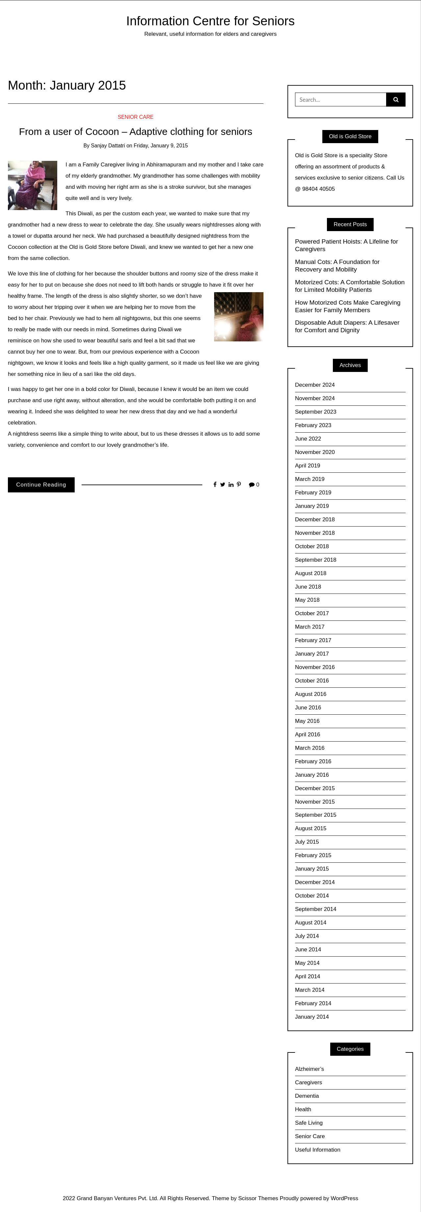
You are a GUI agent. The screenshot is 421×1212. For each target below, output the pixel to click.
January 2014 (312, 1017)
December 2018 (315, 519)
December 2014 (315, 882)
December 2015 (315, 788)
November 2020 (315, 452)
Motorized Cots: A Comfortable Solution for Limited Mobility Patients (350, 286)
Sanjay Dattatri (108, 145)
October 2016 (312, 681)
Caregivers (308, 1082)
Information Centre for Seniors (210, 21)
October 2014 (312, 896)
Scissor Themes (258, 1198)
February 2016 (313, 761)
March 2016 (310, 748)
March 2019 (310, 479)
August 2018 (310, 573)
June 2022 (308, 439)
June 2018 (308, 587)
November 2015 (315, 802)
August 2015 (310, 828)
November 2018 (315, 533)
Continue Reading (41, 485)
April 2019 (307, 466)
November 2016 (315, 667)
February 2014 (313, 1003)
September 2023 (315, 412)
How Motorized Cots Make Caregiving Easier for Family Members (348, 306)
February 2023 (313, 425)
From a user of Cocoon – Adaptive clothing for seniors (135, 131)
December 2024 (315, 385)
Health (303, 1109)
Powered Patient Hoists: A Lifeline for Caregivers (346, 245)
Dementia (307, 1096)
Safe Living (309, 1123)
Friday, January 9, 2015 (161, 145)
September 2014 (315, 909)
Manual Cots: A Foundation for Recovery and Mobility (337, 265)
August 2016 (310, 694)
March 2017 (310, 627)
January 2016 (312, 775)
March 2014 (310, 990)
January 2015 (312, 869)
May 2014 (307, 963)
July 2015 (307, 842)
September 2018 (315, 560)
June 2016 (308, 707)
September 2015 (315, 815)
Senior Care (136, 117)
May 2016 (307, 721)
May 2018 (307, 600)
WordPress (345, 1198)
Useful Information (317, 1150)
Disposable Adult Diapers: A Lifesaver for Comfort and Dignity (347, 326)
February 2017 (313, 640)
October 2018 (312, 546)
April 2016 (307, 734)
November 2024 (315, 398)
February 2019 (313, 492)
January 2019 (312, 506)
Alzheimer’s (309, 1069)
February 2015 (313, 855)
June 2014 (308, 949)
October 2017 (312, 613)
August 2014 (310, 923)
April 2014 (307, 976)
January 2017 (312, 654)
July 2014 (307, 936)
